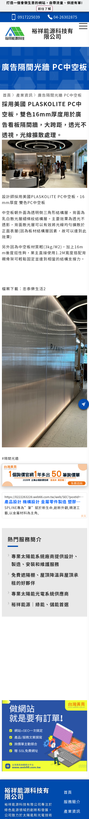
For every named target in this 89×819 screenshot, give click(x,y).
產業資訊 (72, 811)
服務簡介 (72, 801)
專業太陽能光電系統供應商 (40, 593)
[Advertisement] (44, 662)
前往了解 (44, 8)
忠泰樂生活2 (34, 288)
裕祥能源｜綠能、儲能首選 (40, 604)
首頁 (68, 792)
